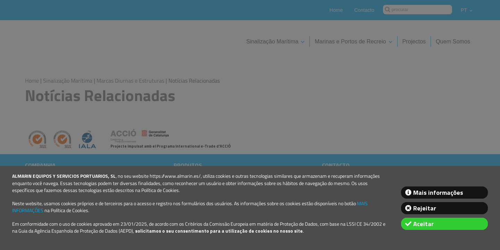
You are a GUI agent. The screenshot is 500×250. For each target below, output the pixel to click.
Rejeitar (424, 208)
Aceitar (423, 223)
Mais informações (438, 192)
